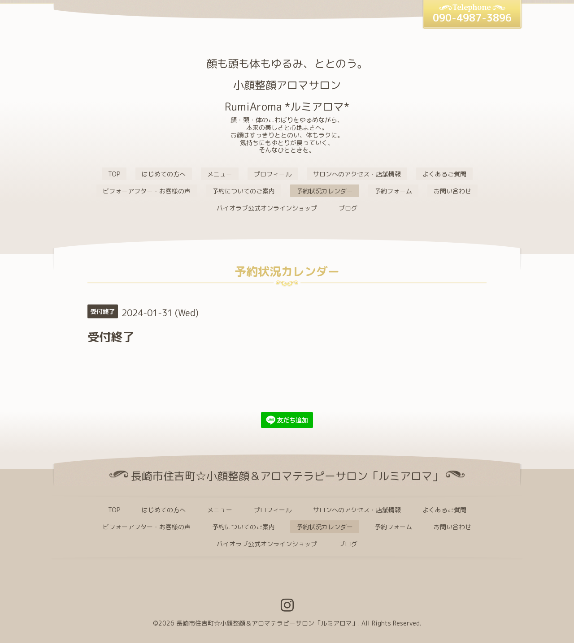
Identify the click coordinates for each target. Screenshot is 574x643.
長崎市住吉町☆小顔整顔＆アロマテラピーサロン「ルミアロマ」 (267, 623)
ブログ (348, 208)
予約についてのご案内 (243, 191)
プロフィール (272, 174)
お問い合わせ (452, 191)
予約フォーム (393, 191)
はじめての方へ (164, 174)
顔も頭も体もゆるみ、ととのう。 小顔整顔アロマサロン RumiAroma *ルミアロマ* (287, 85)
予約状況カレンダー (324, 191)
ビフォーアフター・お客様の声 (147, 191)
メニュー (219, 174)
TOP (114, 174)
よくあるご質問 (444, 174)
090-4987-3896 (472, 18)
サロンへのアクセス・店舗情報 (357, 174)
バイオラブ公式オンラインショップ (267, 208)
